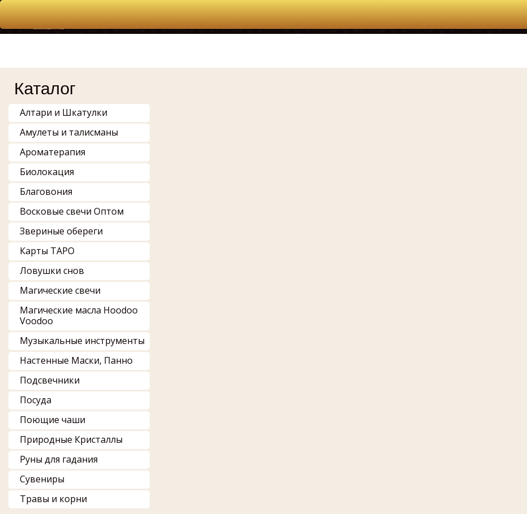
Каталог (45, 88)
